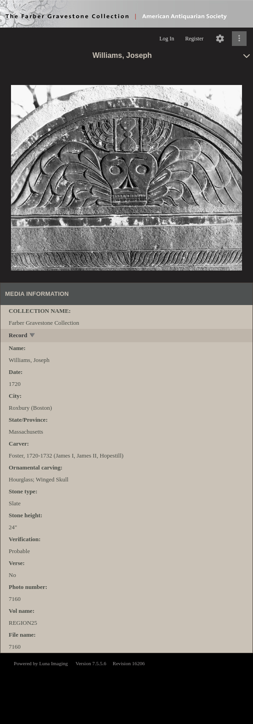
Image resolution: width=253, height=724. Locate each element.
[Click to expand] (239, 38)
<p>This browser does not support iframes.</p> (126, 687)
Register (194, 38)
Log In (167, 38)
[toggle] (32, 336)
